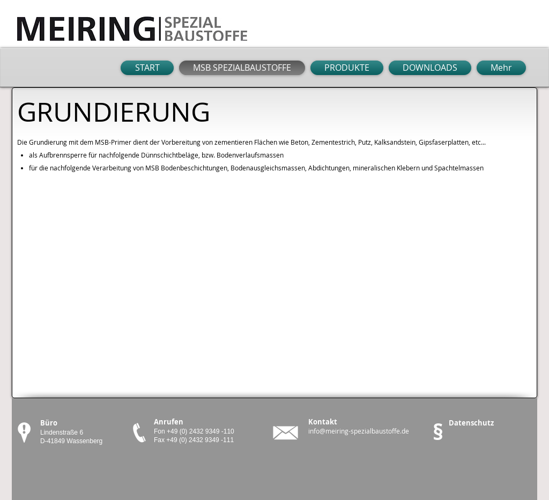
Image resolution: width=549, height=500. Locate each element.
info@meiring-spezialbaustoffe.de (358, 431)
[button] (500, 68)
